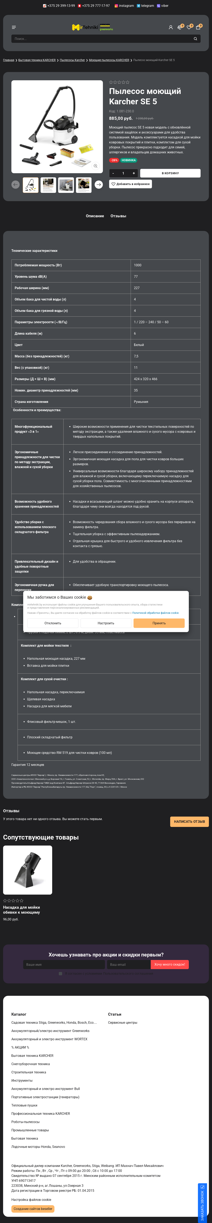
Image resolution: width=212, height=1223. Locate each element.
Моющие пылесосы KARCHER (109, 60)
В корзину (170, 173)
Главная (8, 60)
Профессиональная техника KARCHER (41, 1114)
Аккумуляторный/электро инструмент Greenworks (50, 1031)
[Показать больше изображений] (96, 166)
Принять (159, 623)
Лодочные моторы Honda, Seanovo (38, 1147)
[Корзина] (198, 27)
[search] (196, 39)
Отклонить (53, 623)
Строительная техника (29, 1072)
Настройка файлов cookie (31, 1200)
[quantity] (123, 173)
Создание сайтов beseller (33, 1209)
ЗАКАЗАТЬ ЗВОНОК (207, 1206)
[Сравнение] (179, 27)
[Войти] (170, 27)
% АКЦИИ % (20, 1047)
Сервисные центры (123, 1023)
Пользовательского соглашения (128, 974)
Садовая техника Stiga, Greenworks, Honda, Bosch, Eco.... (54, 1023)
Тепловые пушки (24, 1105)
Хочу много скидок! (169, 964)
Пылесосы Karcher (72, 60)
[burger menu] (13, 27)
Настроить (106, 623)
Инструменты (22, 1080)
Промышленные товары (30, 1130)
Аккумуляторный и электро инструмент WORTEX (49, 1039)
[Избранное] (189, 27)
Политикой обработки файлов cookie (155, 612)
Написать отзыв (189, 822)
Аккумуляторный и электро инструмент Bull (46, 1089)
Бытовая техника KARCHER (37, 60)
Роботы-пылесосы (25, 1122)
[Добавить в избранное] (130, 184)
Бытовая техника (25, 1138)
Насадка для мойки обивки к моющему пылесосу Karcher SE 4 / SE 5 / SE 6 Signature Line (26, 915)
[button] (99, 184)
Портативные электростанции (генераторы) (45, 1097)
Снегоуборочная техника (31, 1064)
